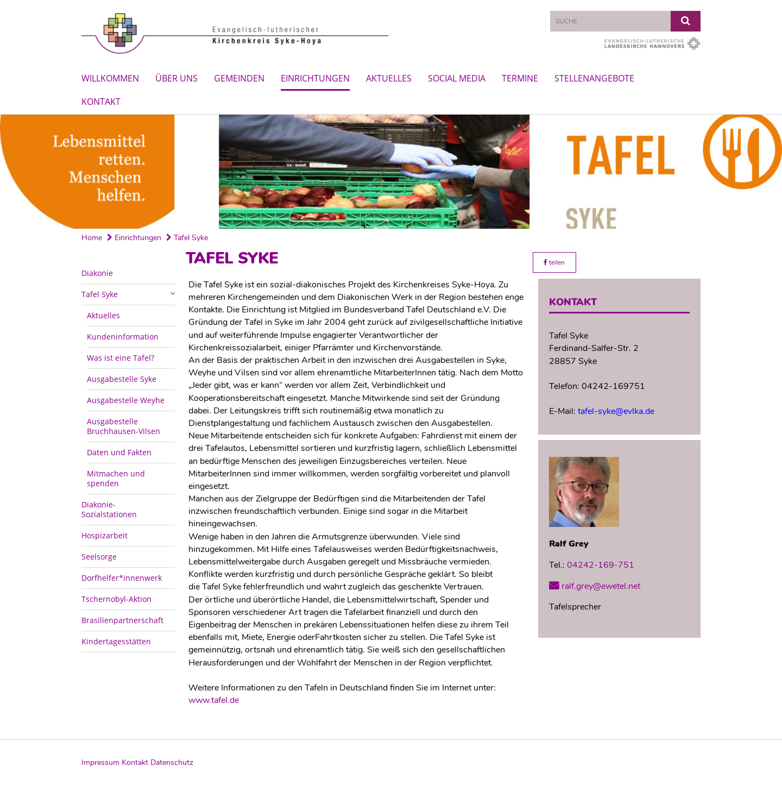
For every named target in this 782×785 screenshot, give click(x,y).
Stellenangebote (594, 78)
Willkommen (110, 78)
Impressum (100, 762)
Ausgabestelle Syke (121, 379)
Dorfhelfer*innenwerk (121, 578)
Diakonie (97, 273)
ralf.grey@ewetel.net (601, 586)
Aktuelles (389, 78)
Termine (520, 78)
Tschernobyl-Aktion (116, 599)
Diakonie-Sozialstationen (109, 509)
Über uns (176, 78)
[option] (391, 172)
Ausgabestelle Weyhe (126, 400)
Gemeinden (239, 78)
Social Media (456, 78)
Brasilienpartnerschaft (122, 620)
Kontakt (101, 102)
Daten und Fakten (119, 452)
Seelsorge (99, 556)
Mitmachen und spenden (116, 478)
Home (91, 238)
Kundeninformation (123, 336)
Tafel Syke (187, 238)
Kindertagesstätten (116, 641)
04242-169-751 (600, 565)
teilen (554, 262)
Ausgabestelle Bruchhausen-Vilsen (123, 426)
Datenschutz (171, 762)
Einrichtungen (315, 78)
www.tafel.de (213, 700)
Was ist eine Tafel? (120, 358)
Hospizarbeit (104, 535)
